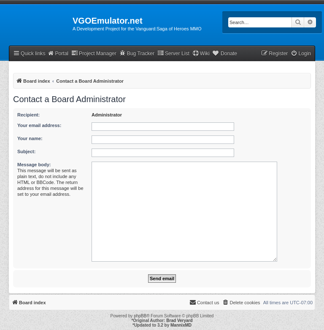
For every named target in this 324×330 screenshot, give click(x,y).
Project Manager (93, 53)
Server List (173, 53)
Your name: (30, 138)
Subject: (26, 151)
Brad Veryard (179, 320)
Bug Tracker (136, 53)
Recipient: (28, 114)
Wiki (201, 53)
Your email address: (39, 125)
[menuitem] (301, 54)
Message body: (34, 164)
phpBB (140, 316)
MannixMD (181, 325)
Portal (57, 53)
